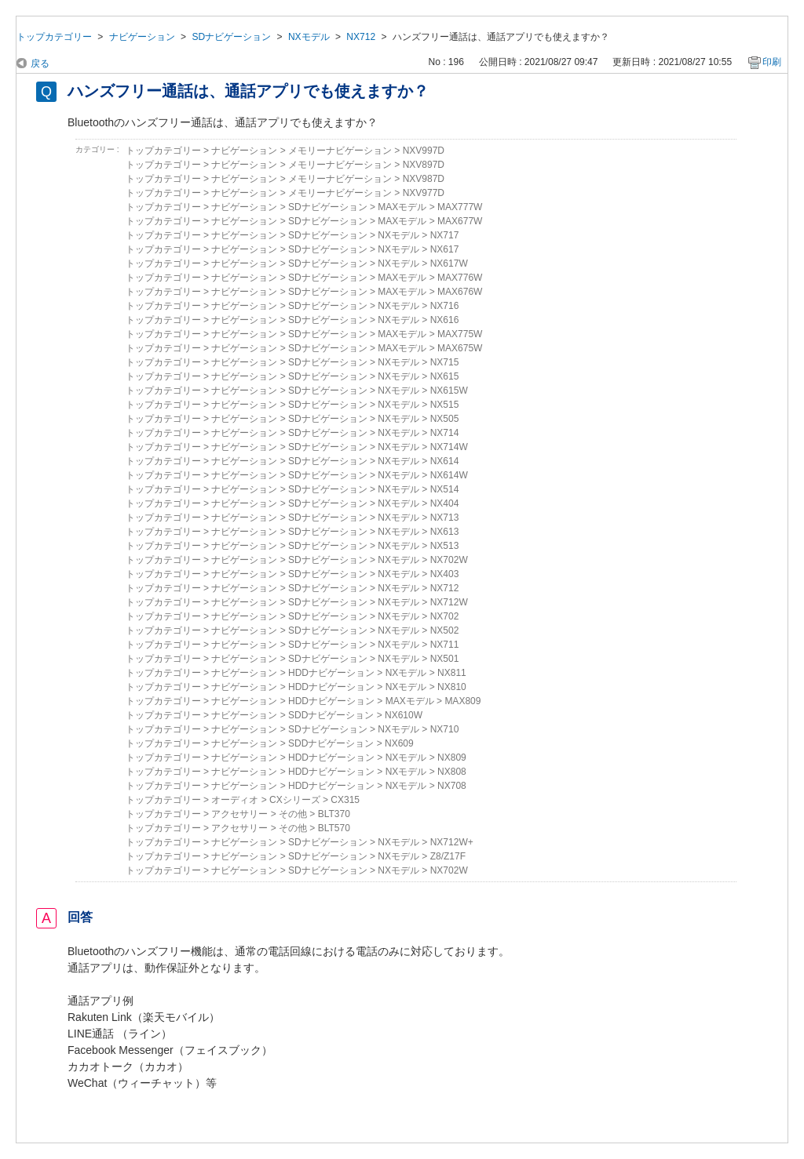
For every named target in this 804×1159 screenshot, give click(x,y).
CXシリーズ (294, 799)
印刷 (771, 61)
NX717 (444, 235)
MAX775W (459, 334)
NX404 (444, 503)
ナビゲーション (142, 36)
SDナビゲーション (231, 36)
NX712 (360, 36)
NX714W (449, 446)
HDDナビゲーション (331, 672)
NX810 (451, 686)
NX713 (444, 517)
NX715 (444, 362)
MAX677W (459, 221)
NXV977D (423, 192)
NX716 (444, 305)
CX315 (345, 799)
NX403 (444, 574)
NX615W (449, 390)
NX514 (444, 489)
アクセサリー (239, 813)
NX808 (451, 771)
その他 (293, 813)
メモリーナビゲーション (340, 150)
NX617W (449, 263)
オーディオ (234, 799)
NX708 (451, 785)
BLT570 (334, 828)
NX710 (444, 729)
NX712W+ (451, 842)
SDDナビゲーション (331, 715)
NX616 (444, 319)
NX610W (403, 715)
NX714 (444, 432)
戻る (40, 63)
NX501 (444, 658)
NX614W (449, 475)
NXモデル (309, 36)
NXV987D (423, 178)
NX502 (444, 630)
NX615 (444, 376)
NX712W (449, 602)
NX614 (444, 461)
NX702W (449, 559)
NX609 (399, 743)
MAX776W (459, 277)
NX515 (444, 404)
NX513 (444, 545)
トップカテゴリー (54, 36)
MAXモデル (402, 207)
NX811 (451, 672)
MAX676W (459, 291)
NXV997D (423, 150)
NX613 (444, 531)
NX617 (444, 249)
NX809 (451, 757)
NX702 (444, 616)
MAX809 (462, 701)
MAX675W (459, 348)
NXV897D (423, 164)
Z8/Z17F (448, 856)
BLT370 (334, 813)
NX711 (444, 644)
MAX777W (459, 207)
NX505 (444, 418)
